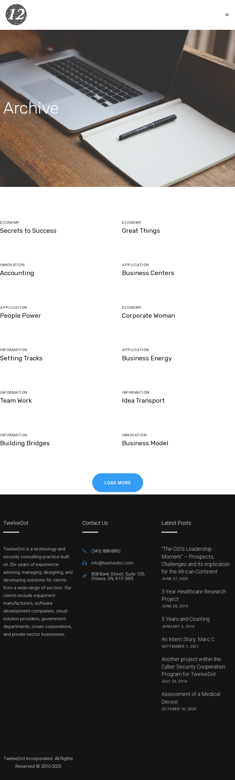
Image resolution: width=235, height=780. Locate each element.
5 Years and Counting (186, 619)
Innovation (12, 265)
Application (135, 265)
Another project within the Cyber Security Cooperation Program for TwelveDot (193, 666)
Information (13, 350)
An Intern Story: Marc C (188, 639)
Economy (10, 222)
